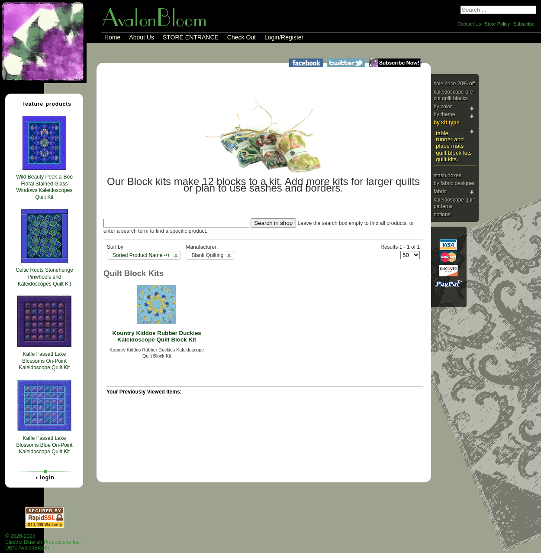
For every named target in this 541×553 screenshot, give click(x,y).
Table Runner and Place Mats (450, 139)
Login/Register (283, 37)
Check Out (241, 37)
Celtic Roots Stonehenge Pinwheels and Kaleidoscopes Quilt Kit (44, 276)
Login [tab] (44, 477)
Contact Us (469, 23)
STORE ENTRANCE (191, 37)
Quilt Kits (446, 159)
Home (112, 37)
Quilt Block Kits (454, 153)
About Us (141, 37)
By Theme (444, 114)
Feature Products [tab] (43, 103)
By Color (443, 107)
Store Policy (497, 23)
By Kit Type (446, 123)
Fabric (440, 192)
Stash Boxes (447, 175)
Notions (442, 214)
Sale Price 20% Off (454, 84)
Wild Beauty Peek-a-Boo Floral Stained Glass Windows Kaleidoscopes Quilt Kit (44, 187)
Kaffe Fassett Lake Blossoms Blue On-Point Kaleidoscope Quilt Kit (44, 445)
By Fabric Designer (454, 183)
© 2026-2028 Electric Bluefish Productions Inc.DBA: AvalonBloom (43, 542)
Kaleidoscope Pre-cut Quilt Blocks (454, 95)
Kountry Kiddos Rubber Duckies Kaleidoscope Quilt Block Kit (157, 336)
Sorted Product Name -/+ (141, 255)
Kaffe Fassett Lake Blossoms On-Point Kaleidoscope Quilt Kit (44, 361)
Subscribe (524, 23)
